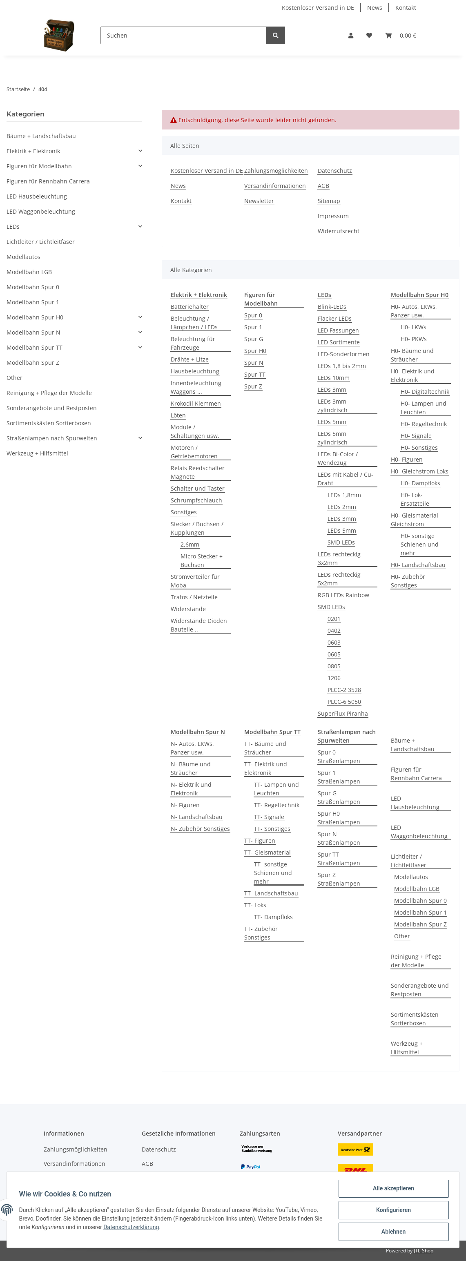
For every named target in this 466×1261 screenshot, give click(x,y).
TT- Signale (269, 817)
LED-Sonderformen (344, 354)
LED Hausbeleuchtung (415, 803)
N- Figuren (185, 805)
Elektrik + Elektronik (33, 151)
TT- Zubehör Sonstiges (261, 933)
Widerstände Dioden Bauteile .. (199, 625)
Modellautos (411, 877)
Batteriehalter (190, 306)
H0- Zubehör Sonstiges (408, 581)
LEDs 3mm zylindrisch (333, 405)
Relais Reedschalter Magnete (198, 472)
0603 (334, 642)
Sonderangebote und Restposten (420, 990)
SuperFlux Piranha (343, 713)
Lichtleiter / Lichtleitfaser (408, 861)
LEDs (13, 226)
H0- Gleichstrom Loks (419, 471)
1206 (334, 678)
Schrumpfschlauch (196, 500)
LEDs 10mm (334, 378)
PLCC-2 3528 (344, 690)
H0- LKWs (413, 327)
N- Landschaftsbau (197, 817)
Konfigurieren (392, 1210)
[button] (351, 35)
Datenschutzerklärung (141, 1228)
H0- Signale (416, 436)
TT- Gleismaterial (267, 852)
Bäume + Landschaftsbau (413, 745)
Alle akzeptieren (392, 1189)
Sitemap (329, 201)
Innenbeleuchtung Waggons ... (196, 387)
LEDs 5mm (332, 422)
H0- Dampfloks (420, 483)
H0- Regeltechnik (424, 424)
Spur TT (254, 374)
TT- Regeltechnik (276, 805)
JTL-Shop (423, 1250)
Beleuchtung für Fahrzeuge (193, 343)
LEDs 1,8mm (344, 495)
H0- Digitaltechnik (425, 391)
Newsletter (259, 201)
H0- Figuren (407, 459)
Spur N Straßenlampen (339, 838)
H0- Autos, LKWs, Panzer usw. (414, 311)
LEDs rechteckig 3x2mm (339, 558)
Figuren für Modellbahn (39, 166)
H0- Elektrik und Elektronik (413, 375)
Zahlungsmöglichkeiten (276, 170)
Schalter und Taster (198, 488)
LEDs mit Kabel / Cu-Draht (345, 479)
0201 (334, 619)
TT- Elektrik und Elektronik (265, 768)
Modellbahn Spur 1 (420, 912)
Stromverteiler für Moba (195, 581)
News (374, 7)
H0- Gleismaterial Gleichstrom (414, 519)
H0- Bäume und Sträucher (412, 355)
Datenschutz (335, 170)
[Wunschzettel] (369, 35)
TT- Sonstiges (272, 828)
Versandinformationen (275, 186)
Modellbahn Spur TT (34, 347)
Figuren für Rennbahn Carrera (416, 774)
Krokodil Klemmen (196, 403)
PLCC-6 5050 (344, 701)
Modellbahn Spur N (33, 332)
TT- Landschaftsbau (271, 893)
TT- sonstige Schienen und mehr (273, 872)
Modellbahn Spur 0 (420, 900)
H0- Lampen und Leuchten (423, 408)
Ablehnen (392, 1232)
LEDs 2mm (342, 507)
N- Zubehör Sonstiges (200, 828)
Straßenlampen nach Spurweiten (52, 438)
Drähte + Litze (190, 359)
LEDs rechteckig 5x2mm (339, 579)
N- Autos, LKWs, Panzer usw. (192, 748)
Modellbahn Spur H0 (35, 317)
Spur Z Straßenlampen (339, 879)
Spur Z (253, 386)
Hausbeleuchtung (195, 371)
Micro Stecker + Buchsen (202, 560)
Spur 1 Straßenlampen (339, 777)
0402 (334, 630)
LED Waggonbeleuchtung (419, 832)
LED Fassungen (338, 330)
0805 (334, 666)
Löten (178, 415)
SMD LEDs (341, 542)
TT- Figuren (259, 840)
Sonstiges (184, 512)
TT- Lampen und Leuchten (276, 789)
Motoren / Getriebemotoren (194, 452)
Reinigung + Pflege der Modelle (416, 961)
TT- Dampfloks (273, 917)
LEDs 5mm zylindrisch (333, 438)
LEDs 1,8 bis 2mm (342, 366)
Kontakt (405, 7)
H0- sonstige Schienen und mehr (420, 544)
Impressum (333, 216)
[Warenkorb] (401, 35)
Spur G (253, 339)
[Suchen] (183, 35)
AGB (323, 186)
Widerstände (188, 609)
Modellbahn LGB (416, 889)
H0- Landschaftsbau (418, 565)
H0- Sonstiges (419, 447)
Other (402, 936)
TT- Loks (255, 905)
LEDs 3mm (332, 389)
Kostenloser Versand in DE (318, 7)
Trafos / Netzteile (194, 597)
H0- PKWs (414, 339)
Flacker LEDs (335, 318)
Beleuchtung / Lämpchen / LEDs (194, 323)
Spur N (253, 362)
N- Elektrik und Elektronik (191, 789)
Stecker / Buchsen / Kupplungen (197, 528)
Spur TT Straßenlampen (339, 858)
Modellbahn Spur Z (420, 924)
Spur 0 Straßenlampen (339, 756)
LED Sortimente (339, 342)
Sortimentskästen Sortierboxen (415, 1019)
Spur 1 (253, 327)
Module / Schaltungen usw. (195, 431)
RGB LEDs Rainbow (343, 595)
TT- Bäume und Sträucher (265, 748)
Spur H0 (255, 351)
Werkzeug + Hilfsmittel (407, 1048)
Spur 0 (253, 315)
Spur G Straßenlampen (339, 797)
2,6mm (190, 544)
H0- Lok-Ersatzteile (415, 499)
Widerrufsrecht (338, 231)
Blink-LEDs (332, 306)
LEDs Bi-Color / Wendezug (338, 458)
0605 (334, 654)
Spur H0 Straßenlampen (339, 818)
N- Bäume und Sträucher (191, 768)
